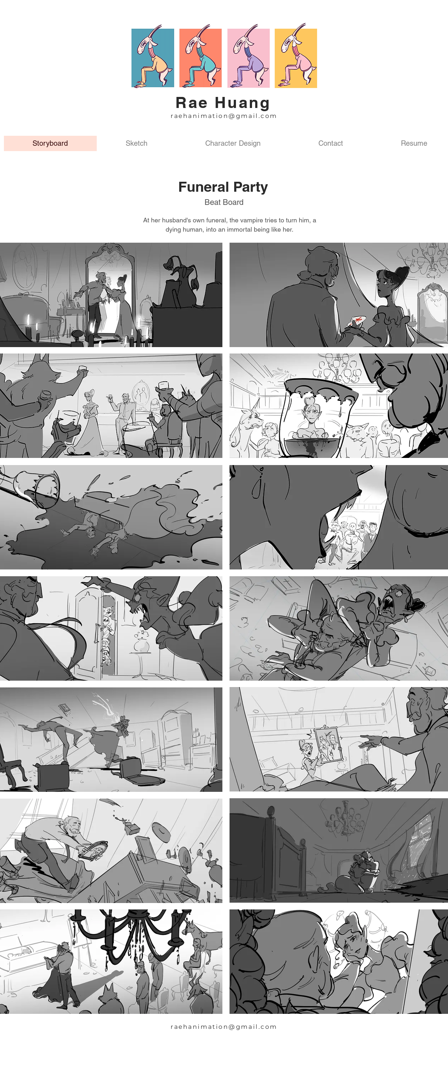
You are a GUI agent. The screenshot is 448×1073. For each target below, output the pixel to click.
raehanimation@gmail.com (224, 115)
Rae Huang (223, 102)
